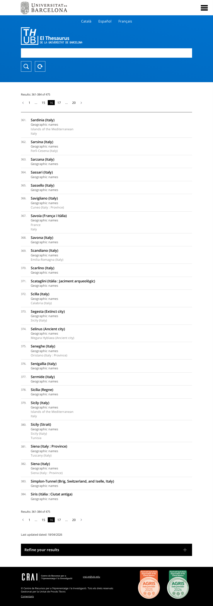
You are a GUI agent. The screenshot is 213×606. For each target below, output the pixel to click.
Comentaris (27, 596)
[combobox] (106, 53)
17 (59, 103)
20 (74, 103)
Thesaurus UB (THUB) (81, 36)
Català (86, 21)
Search (26, 66)
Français (125, 21)
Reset (40, 66)
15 (43, 103)
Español (104, 21)
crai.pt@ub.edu (91, 576)
